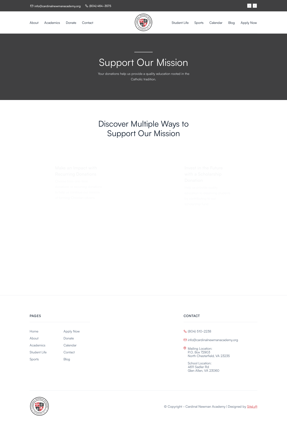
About (34, 22)
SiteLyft (252, 406)
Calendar (215, 22)
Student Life (180, 22)
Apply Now (249, 22)
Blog (231, 22)
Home (34, 331)
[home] (143, 22)
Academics (52, 22)
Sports (199, 22)
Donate (71, 22)
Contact (87, 22)
